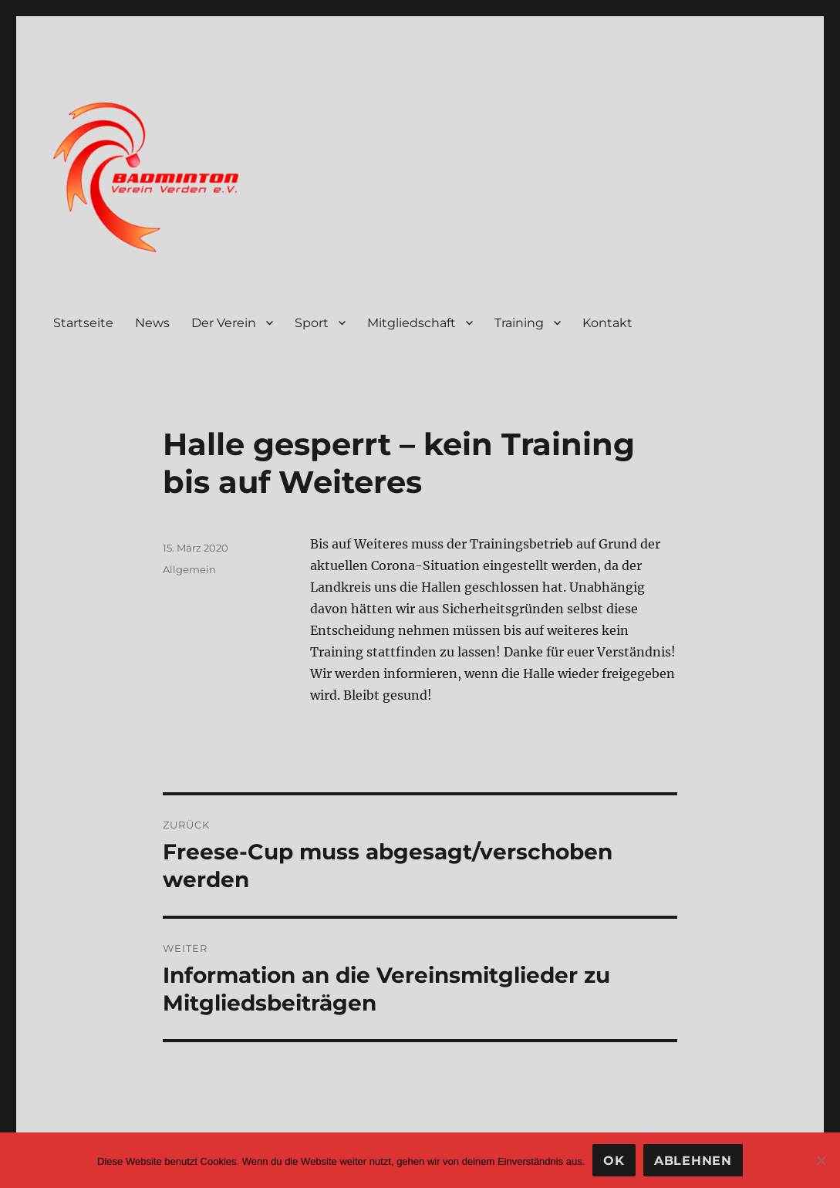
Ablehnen (693, 1160)
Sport (312, 323)
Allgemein (189, 569)
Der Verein (223, 323)
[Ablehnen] (820, 1160)
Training (519, 323)
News (152, 323)
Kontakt (607, 323)
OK (614, 1160)
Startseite (83, 323)
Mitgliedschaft (411, 323)
